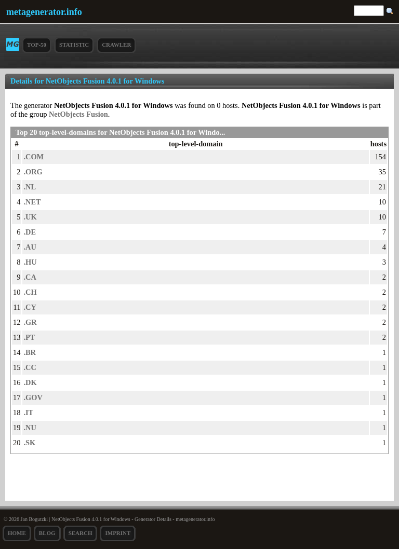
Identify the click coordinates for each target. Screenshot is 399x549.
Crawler (116, 45)
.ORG (32, 172)
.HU (29, 262)
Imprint (117, 533)
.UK (29, 217)
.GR (29, 322)
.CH (29, 292)
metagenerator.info (44, 12)
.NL (29, 187)
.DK (29, 382)
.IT (28, 412)
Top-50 (36, 45)
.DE (29, 232)
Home (17, 533)
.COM (33, 157)
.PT (29, 337)
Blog (47, 533)
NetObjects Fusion (78, 114)
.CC (29, 367)
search (80, 533)
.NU (29, 427)
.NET (32, 202)
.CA (29, 277)
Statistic (74, 45)
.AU (29, 247)
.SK (29, 442)
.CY (29, 307)
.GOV (32, 397)
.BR (29, 352)
